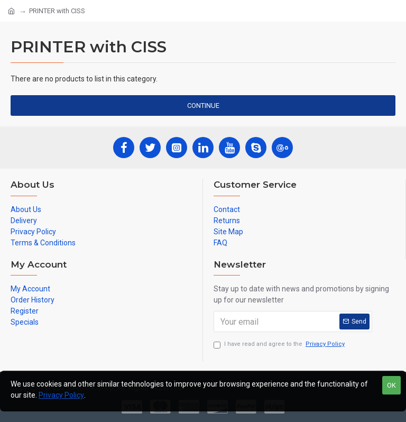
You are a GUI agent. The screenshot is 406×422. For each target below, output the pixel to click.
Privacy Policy (61, 395)
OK (391, 385)
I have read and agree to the (280, 344)
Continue (203, 105)
